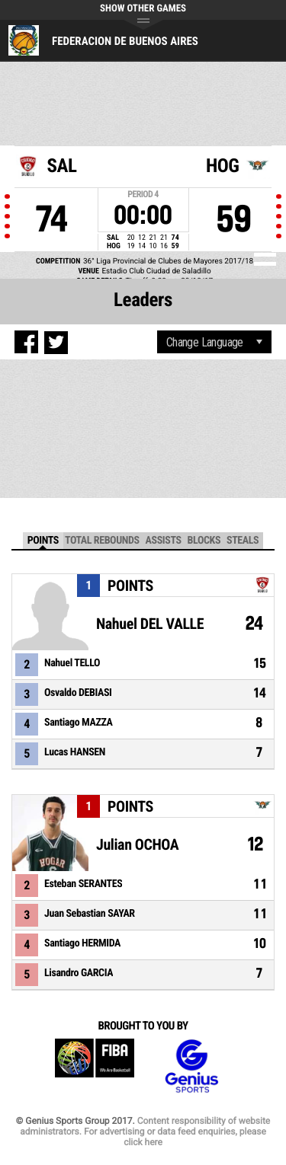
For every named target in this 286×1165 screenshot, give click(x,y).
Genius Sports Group (191, 1066)
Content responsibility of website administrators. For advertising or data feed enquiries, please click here (145, 1131)
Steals (243, 541)
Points (43, 541)
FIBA (94, 1066)
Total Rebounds (102, 541)
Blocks (204, 541)
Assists (164, 541)
